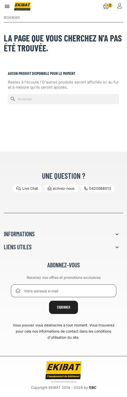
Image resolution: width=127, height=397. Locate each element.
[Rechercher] (63, 17)
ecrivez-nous (61, 188)
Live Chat (27, 188)
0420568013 (97, 188)
